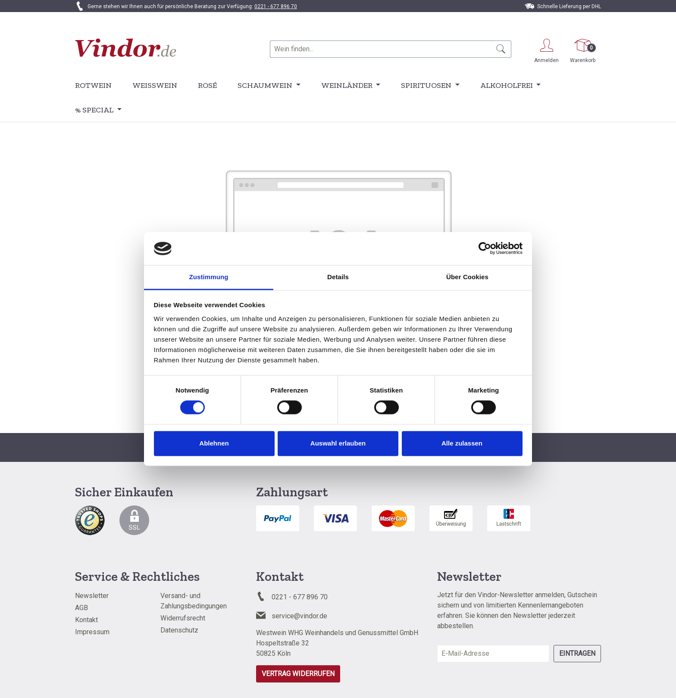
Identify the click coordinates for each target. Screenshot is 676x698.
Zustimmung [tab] (208, 276)
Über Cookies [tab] (467, 276)
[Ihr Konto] (546, 49)
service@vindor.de (299, 616)
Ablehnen (213, 443)
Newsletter (92, 596)
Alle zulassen (461, 443)
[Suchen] (501, 49)
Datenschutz (179, 630)
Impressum (92, 632)
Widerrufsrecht (182, 618)
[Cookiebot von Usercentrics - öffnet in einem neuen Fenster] (485, 248)
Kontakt (86, 620)
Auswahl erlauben (338, 443)
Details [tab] (338, 276)
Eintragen (577, 653)
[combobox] (380, 49)
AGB (81, 608)
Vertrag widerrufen (298, 674)
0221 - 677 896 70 (275, 6)
